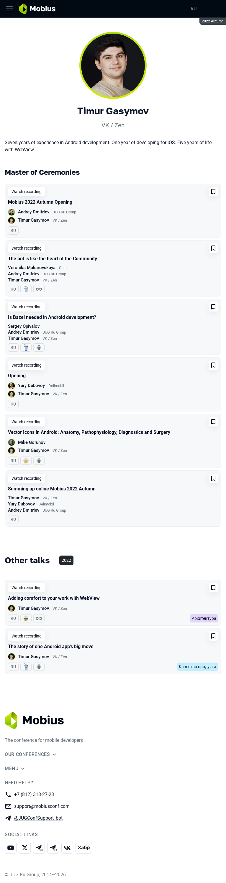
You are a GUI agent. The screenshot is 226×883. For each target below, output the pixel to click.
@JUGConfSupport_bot (38, 818)
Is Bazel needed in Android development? (52, 317)
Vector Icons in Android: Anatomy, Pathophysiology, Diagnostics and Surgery (89, 432)
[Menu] (9, 9)
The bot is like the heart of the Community (52, 258)
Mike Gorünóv (31, 442)
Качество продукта (197, 666)
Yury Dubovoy (31, 385)
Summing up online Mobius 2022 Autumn (52, 489)
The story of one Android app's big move (51, 646)
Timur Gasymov (33, 220)
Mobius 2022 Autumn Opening (40, 202)
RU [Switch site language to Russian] (193, 8)
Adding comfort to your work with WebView (54, 598)
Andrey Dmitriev (33, 212)
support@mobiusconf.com (42, 806)
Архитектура (204, 618)
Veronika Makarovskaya (31, 267)
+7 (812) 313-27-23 (34, 794)
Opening (17, 375)
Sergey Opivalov (24, 326)
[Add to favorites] (213, 191)
